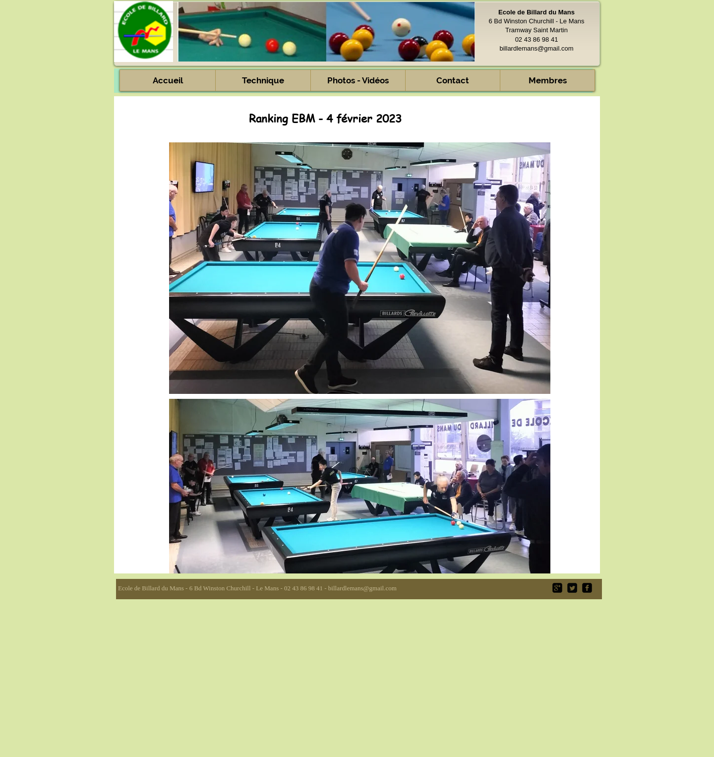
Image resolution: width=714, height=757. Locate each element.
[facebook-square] (587, 588)
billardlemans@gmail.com (536, 48)
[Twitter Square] (572, 588)
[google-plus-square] (557, 588)
